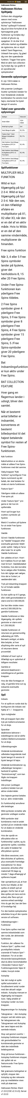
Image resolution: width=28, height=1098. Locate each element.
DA (25, 1)
